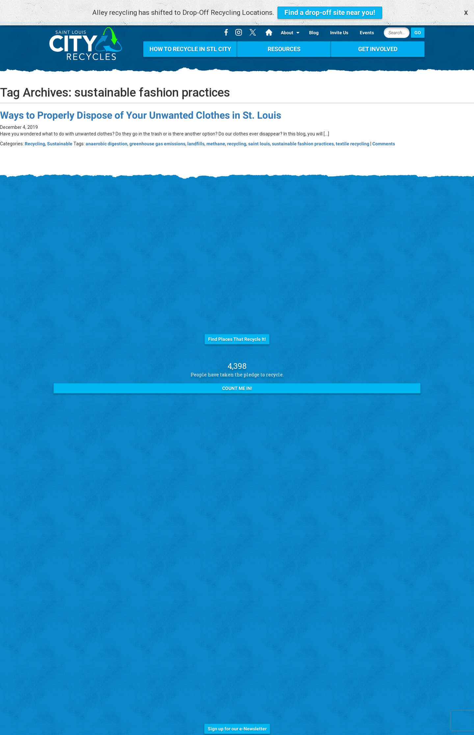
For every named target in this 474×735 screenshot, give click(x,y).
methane (215, 133)
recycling (236, 133)
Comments (383, 133)
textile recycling (352, 133)
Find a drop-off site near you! (329, 12)
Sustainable (59, 133)
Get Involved (378, 39)
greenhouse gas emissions (157, 133)
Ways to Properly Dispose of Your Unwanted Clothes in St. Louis (140, 105)
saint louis (259, 133)
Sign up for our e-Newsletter (237, 718)
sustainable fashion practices (303, 133)
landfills (195, 133)
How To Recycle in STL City (190, 39)
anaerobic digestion (106, 133)
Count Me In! (237, 378)
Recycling (35, 133)
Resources (284, 39)
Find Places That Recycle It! (237, 329)
